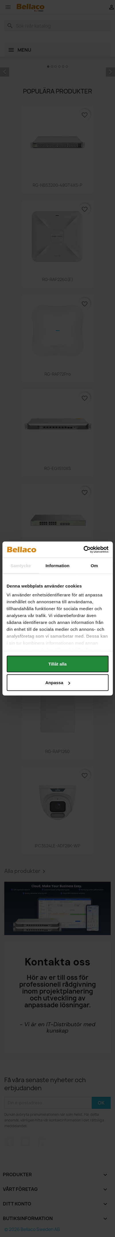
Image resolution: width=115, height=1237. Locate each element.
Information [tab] (58, 565)
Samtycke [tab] (21, 565)
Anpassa (57, 682)
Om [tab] (94, 565)
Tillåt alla (57, 663)
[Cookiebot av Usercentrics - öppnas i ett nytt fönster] (83, 549)
